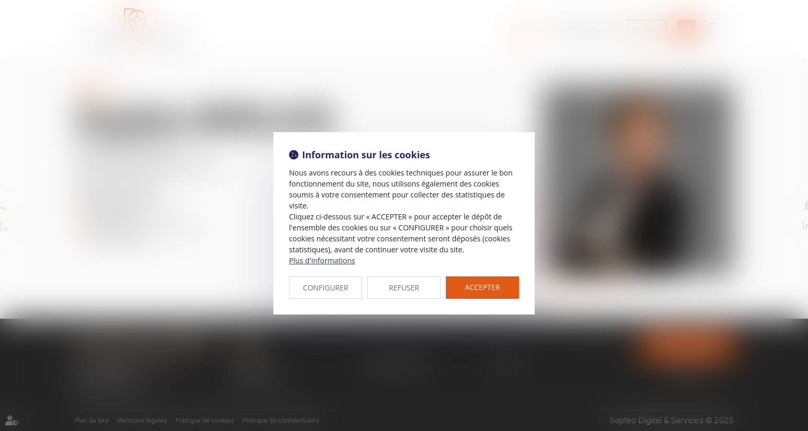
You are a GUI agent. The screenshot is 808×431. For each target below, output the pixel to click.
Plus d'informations (322, 260)
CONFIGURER (326, 288)
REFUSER (404, 288)
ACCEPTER (482, 287)
